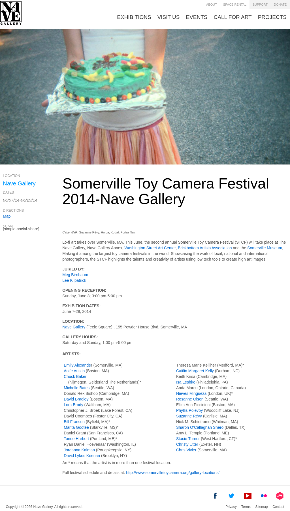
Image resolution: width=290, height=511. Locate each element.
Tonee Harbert (76, 438)
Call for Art (233, 17)
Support (260, 4)
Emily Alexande (77, 365)
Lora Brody (73, 404)
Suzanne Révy (189, 416)
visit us (168, 17)
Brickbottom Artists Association (205, 248)
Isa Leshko (185, 382)
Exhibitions (134, 17)
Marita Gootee (76, 427)
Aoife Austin (74, 371)
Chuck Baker (75, 376)
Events (197, 17)
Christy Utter (187, 444)
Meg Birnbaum (75, 274)
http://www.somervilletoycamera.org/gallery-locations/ (172, 472)
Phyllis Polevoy (189, 410)
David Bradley (76, 399)
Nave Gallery (73, 327)
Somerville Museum (264, 248)
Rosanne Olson (190, 399)
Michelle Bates (76, 388)
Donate (280, 4)
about (211, 4)
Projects (272, 17)
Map (6, 216)
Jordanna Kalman (79, 450)
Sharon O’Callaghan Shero (199, 427)
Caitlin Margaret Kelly (195, 371)
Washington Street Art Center (150, 248)
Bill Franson (74, 421)
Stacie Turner (188, 438)
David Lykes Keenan (82, 455)
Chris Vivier (186, 450)
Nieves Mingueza (191, 393)
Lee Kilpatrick (74, 280)
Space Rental (234, 4)
